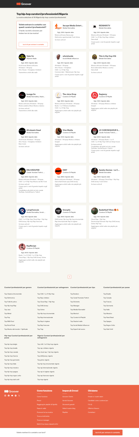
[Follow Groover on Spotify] (16, 396)
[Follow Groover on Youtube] (12, 396)
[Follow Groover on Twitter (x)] (19, 396)
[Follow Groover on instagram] (5, 396)
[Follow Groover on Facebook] (9, 396)
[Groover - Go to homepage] (20, 391)
